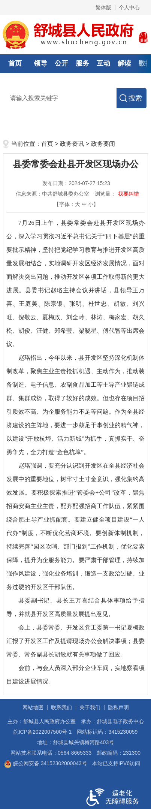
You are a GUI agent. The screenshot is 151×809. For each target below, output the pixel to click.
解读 (124, 63)
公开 (61, 63)
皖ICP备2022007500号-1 (42, 732)
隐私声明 (118, 707)
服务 (82, 63)
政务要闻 (103, 144)
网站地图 (32, 707)
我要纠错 (128, 194)
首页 (15, 63)
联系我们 (61, 707)
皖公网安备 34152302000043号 (45, 763)
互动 (103, 63)
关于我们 (89, 707)
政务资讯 (72, 144)
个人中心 (129, 7)
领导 (40, 63)
